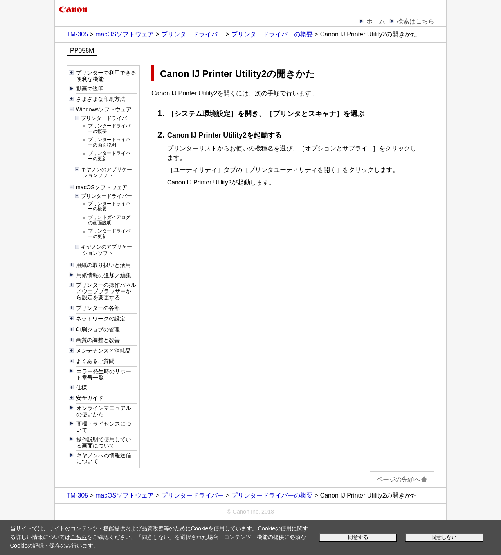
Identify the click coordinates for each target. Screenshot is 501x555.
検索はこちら (415, 21)
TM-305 (77, 34)
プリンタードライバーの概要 (272, 34)
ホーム (375, 21)
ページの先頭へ (402, 479)
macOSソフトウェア (125, 34)
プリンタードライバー (192, 34)
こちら (78, 537)
